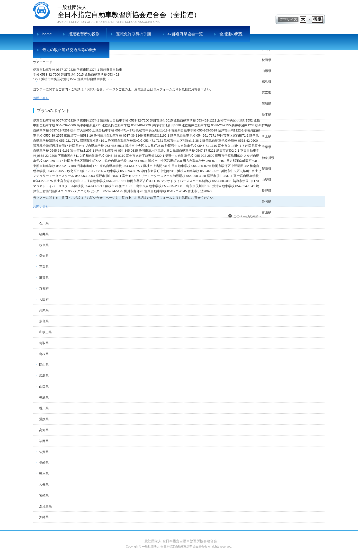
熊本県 (44, 473)
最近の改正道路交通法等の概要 (69, 50)
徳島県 (44, 397)
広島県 (44, 375)
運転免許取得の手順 (133, 34)
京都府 (44, 288)
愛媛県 (44, 419)
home (47, 34)
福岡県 (44, 441)
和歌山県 (45, 332)
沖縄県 (44, 517)
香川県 (44, 408)
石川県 (44, 223)
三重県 (44, 267)
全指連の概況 (231, 34)
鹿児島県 (45, 506)
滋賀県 (44, 277)
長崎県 (44, 462)
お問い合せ (41, 98)
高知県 (44, 430)
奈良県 (44, 321)
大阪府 (44, 299)
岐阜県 (44, 245)
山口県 (44, 386)
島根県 (44, 354)
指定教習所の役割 (83, 34)
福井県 (44, 234)
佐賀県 (44, 452)
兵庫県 (44, 310)
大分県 (44, 484)
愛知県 (44, 256)
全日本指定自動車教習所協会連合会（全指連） (128, 11)
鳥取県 (44, 343)
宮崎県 (44, 495)
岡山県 (44, 364)
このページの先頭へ (247, 216)
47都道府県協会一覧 (185, 34)
